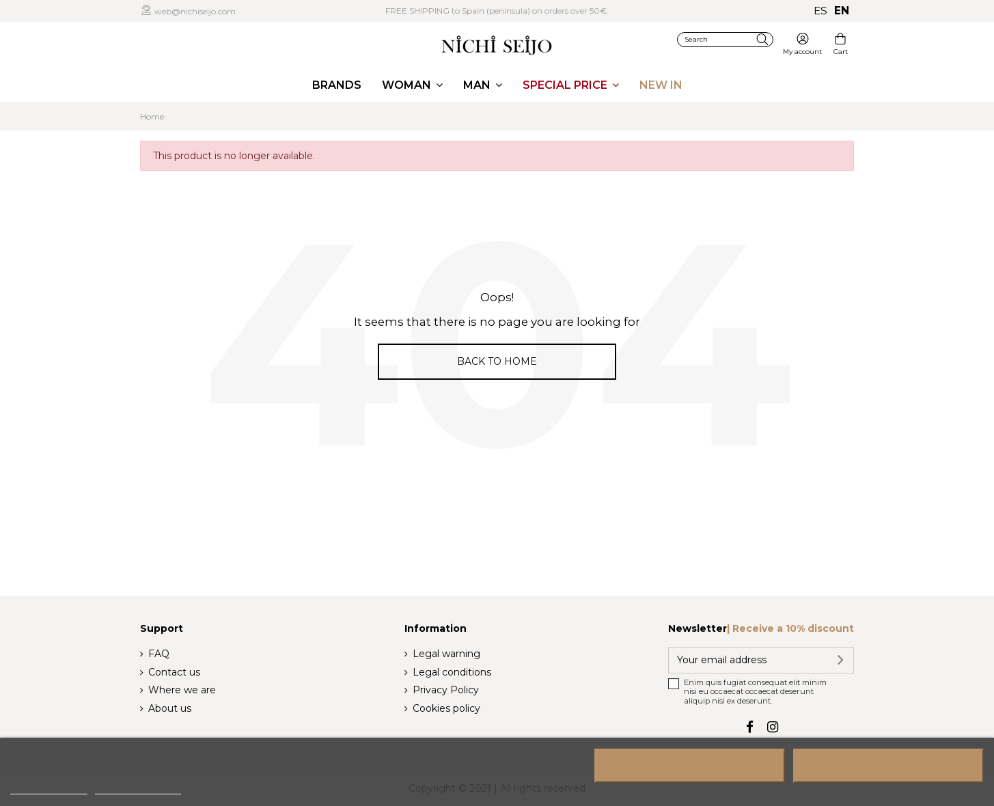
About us (169, 708)
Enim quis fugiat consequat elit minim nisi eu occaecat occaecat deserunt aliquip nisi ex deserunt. (755, 692)
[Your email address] (746, 660)
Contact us (174, 672)
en (841, 10)
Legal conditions (452, 672)
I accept (888, 766)
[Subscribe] (838, 660)
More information (48, 788)
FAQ (158, 654)
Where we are (182, 690)
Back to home (497, 361)
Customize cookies (138, 788)
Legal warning (446, 654)
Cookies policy (446, 708)
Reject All (690, 766)
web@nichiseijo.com (194, 11)
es (820, 10)
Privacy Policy (446, 690)
